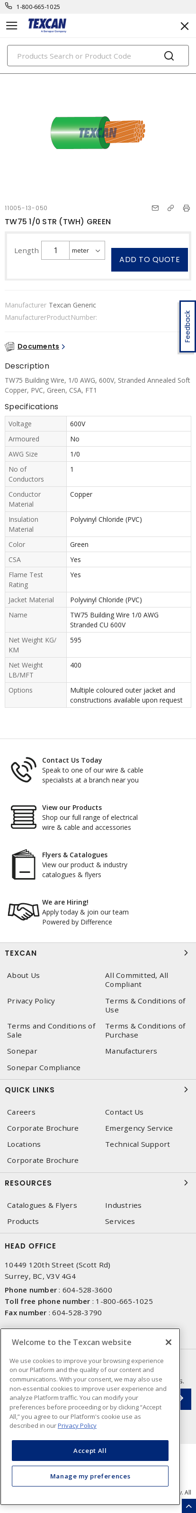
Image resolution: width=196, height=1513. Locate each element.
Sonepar (22, 1051)
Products (23, 1221)
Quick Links (98, 1089)
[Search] (98, 55)
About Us (23, 975)
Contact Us (124, 1112)
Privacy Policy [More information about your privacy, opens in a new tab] (77, 1425)
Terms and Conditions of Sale (51, 1030)
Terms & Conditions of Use (145, 1005)
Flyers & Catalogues (74, 854)
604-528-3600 (87, 1289)
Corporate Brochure (43, 1128)
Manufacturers (131, 1051)
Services (120, 1221)
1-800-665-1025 (39, 7)
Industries (123, 1205)
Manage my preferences (90, 1476)
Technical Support (137, 1144)
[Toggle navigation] (12, 26)
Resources (98, 1183)
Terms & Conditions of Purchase (145, 1030)
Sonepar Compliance (44, 1067)
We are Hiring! (65, 901)
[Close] (168, 1342)
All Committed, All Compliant (137, 980)
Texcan (98, 953)
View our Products (72, 807)
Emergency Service (139, 1128)
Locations (24, 1144)
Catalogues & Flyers (42, 1205)
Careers (21, 1112)
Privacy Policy (31, 1000)
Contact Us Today (72, 760)
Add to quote (149, 259)
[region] (90, 1416)
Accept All (90, 1450)
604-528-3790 (77, 1312)
